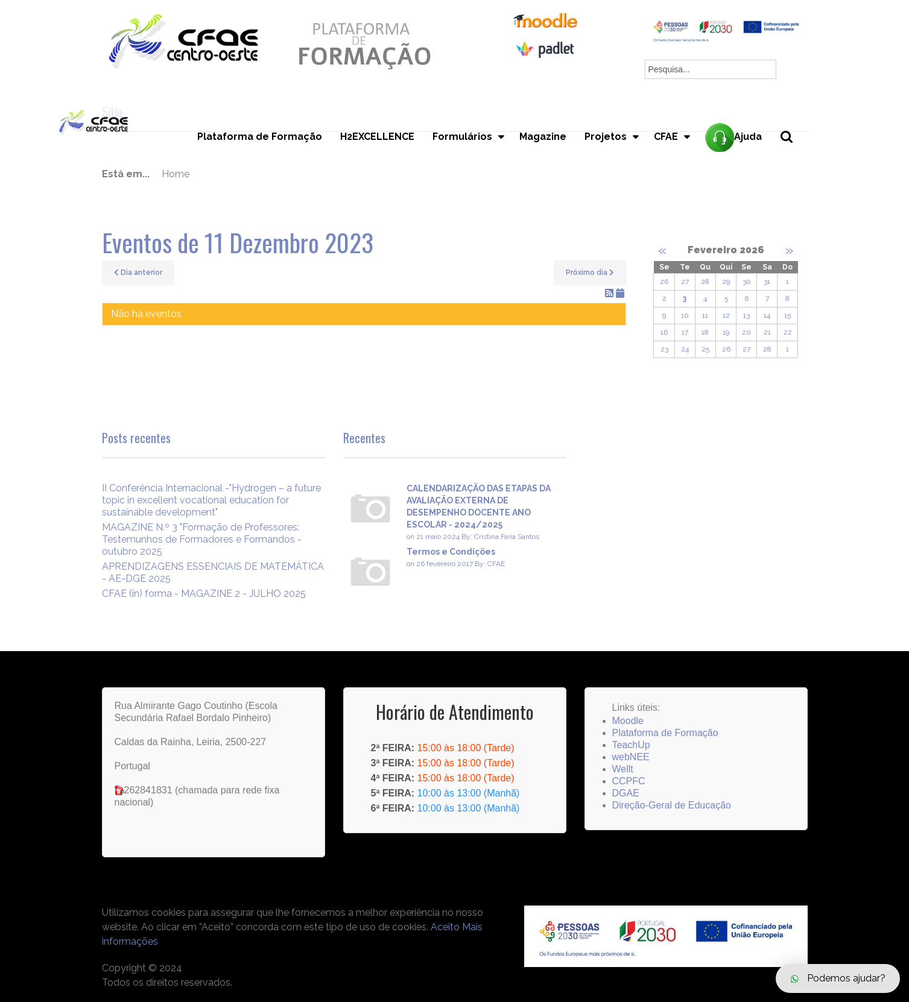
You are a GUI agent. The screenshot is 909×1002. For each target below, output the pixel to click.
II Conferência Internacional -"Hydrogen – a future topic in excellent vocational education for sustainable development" (211, 500)
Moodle (628, 721)
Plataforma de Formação (259, 136)
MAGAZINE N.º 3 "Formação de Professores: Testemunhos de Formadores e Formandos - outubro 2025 (202, 539)
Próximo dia (590, 272)
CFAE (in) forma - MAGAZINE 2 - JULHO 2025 (204, 593)
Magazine (542, 136)
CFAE (666, 136)
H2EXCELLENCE (377, 136)
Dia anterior (138, 272)
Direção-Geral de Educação (671, 805)
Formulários (462, 136)
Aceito (445, 927)
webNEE (631, 757)
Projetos (605, 136)
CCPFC (628, 781)
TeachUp (631, 745)
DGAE (625, 793)
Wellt (622, 769)
